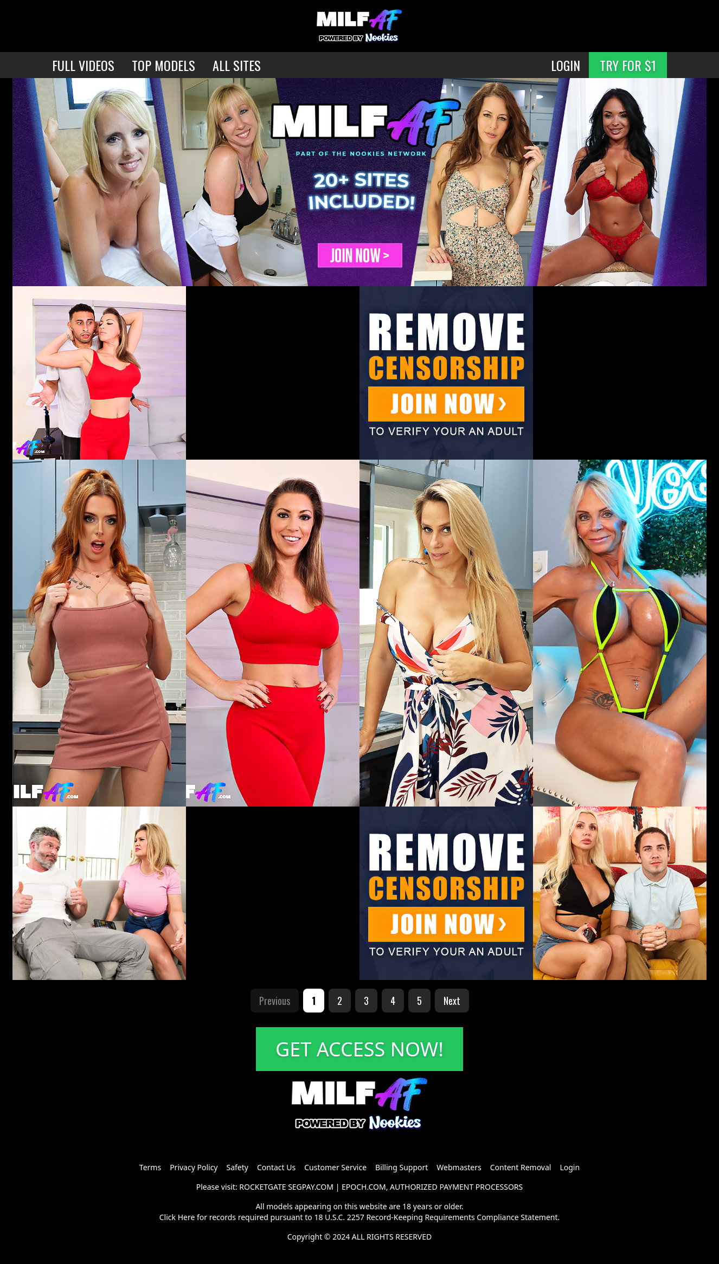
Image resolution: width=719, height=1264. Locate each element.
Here (186, 1217)
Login (570, 1167)
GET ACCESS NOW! (359, 1049)
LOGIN (565, 65)
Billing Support (401, 1167)
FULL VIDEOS (83, 65)
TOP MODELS (163, 65)
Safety (237, 1167)
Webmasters (458, 1167)
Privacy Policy (193, 1167)
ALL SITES (237, 65)
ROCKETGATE (262, 1187)
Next (452, 1001)
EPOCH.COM (364, 1187)
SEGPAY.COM (310, 1187)
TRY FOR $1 (628, 65)
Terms (150, 1167)
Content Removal (520, 1167)
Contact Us (276, 1167)
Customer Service (335, 1167)
